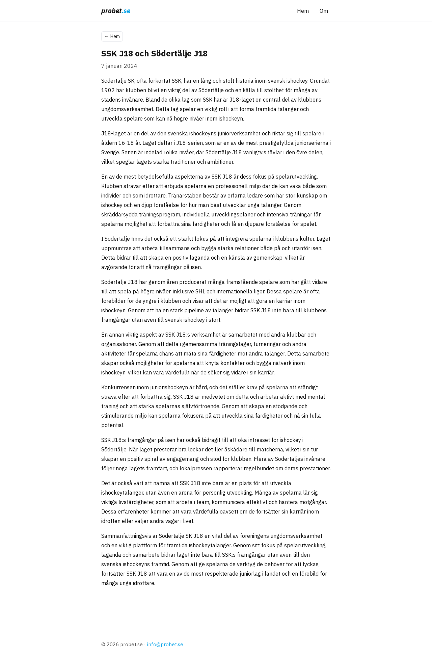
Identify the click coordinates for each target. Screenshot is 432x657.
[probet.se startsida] (115, 11)
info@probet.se (165, 644)
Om (324, 10)
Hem (303, 10)
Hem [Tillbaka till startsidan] (112, 36)
